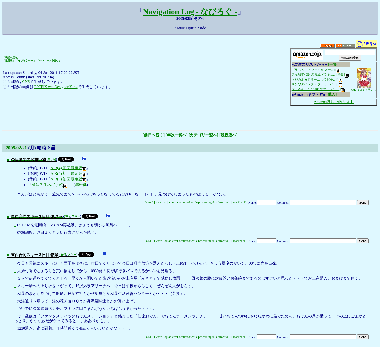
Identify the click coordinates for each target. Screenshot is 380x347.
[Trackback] (238, 202)
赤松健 (81, 185)
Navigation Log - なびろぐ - (190, 11)
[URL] (149, 202)
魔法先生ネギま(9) (49, 185)
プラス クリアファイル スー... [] (316, 70)
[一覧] (333, 64)
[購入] (331, 94)
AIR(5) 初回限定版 (68, 173)
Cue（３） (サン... (363, 88)
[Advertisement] (190, 117)
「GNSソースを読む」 (48, 60)
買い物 (52, 159)
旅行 (67, 216)
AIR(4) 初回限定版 (68, 168)
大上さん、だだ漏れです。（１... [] (318, 89)
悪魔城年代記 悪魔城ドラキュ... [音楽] (320, 74)
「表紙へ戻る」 (11, 57)
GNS (26, 82)
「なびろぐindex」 (26, 60)
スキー (75, 216)
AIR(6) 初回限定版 (68, 179)
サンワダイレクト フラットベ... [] (317, 84)
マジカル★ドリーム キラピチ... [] (317, 79)
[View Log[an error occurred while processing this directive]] (192, 202)
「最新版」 (9, 60)
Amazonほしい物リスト (334, 102)
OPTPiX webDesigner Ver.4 (56, 87)
